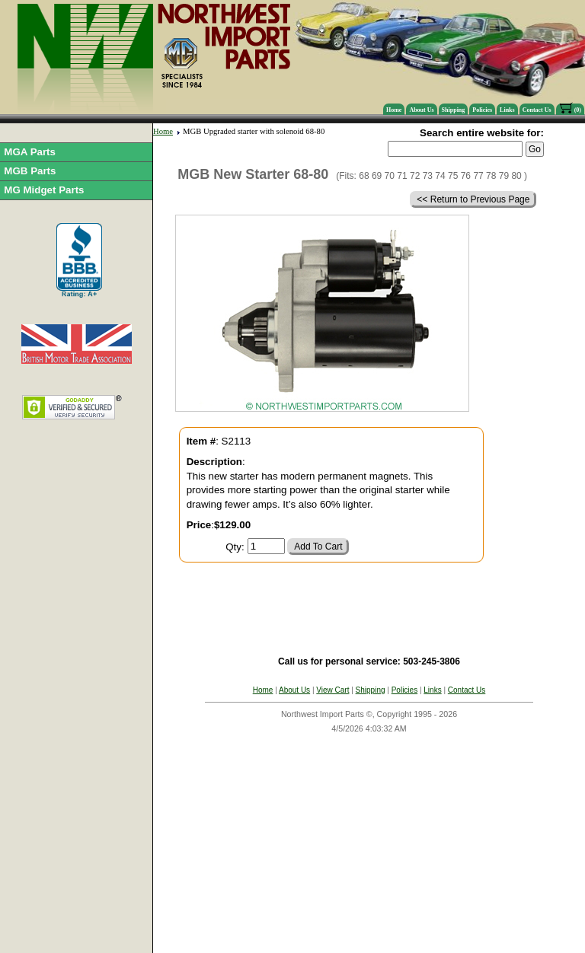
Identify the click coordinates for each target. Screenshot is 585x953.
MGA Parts (30, 152)
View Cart (332, 690)
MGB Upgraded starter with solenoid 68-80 (253, 131)
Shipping (453, 110)
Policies (482, 110)
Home (393, 110)
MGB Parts (30, 171)
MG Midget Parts (44, 190)
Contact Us (537, 110)
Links (507, 110)
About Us (421, 110)
